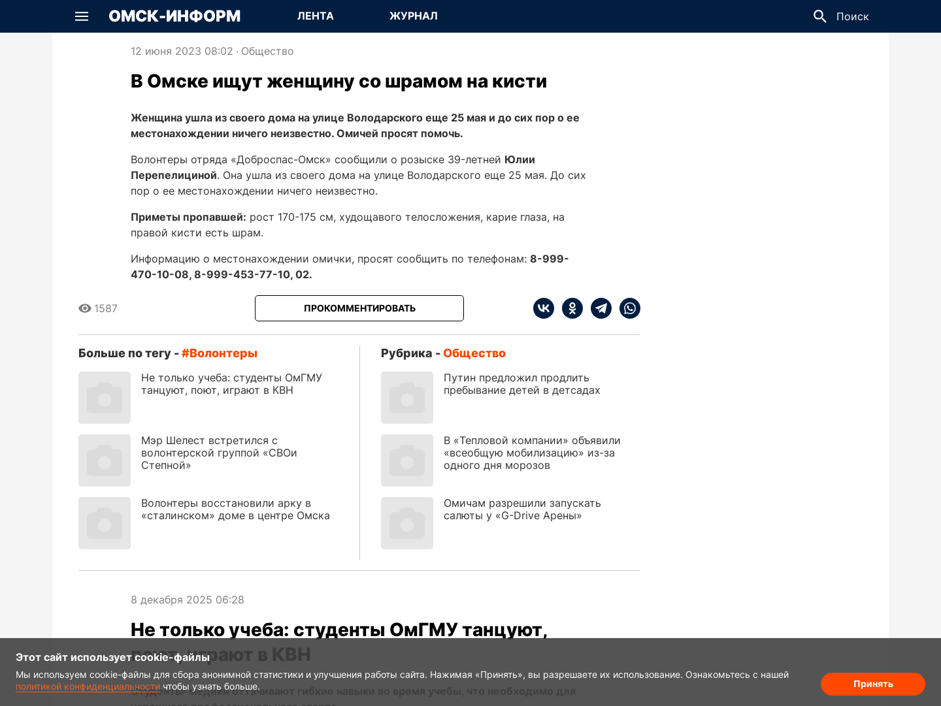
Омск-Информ (174, 16)
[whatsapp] (626, 308)
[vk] (543, 308)
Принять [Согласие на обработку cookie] (873, 683)
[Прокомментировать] (359, 308)
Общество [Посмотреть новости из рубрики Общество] (267, 50)
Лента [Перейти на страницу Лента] (315, 15)
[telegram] (597, 308)
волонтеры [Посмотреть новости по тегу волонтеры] (223, 353)
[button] (81, 16)
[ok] (568, 308)
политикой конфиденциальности (88, 686)
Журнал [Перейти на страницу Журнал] (413, 15)
